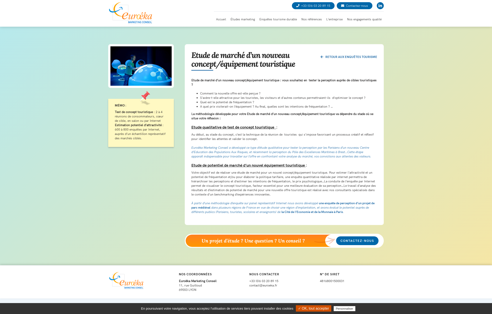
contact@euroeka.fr (263, 285)
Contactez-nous (354, 6)
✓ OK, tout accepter (313, 308)
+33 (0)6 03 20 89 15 (313, 6)
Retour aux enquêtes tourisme (349, 57)
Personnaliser (344, 308)
